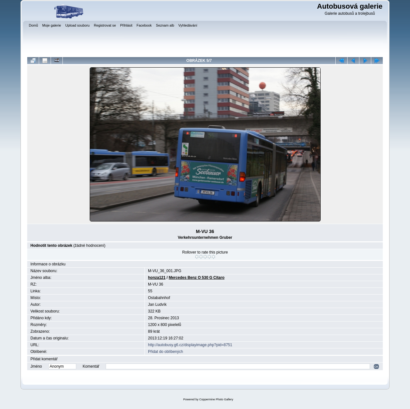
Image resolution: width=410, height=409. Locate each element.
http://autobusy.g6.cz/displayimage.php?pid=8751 (190, 345)
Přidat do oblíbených (165, 351)
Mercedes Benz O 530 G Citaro (197, 277)
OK (376, 366)
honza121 (157, 277)
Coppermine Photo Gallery (216, 399)
